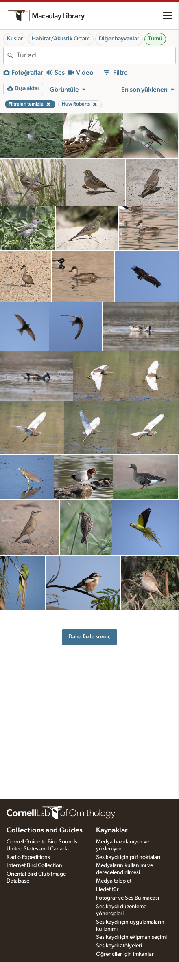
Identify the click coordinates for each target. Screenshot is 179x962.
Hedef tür (107, 889)
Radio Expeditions (28, 857)
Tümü (155, 39)
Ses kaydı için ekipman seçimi (131, 937)
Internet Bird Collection (34, 865)
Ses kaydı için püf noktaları (128, 857)
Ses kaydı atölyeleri (119, 946)
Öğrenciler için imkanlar (125, 954)
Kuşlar (15, 39)
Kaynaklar (112, 830)
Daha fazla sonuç (89, 637)
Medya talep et (113, 881)
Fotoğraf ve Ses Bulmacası (127, 898)
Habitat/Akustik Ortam (61, 39)
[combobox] (96, 55)
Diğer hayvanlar (119, 39)
